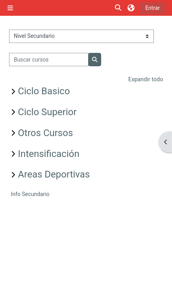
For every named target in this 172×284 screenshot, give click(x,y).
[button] (118, 8)
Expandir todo (145, 79)
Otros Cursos (45, 132)
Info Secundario (30, 194)
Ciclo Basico (44, 91)
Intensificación (49, 153)
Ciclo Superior (47, 112)
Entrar (152, 8)
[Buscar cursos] (49, 59)
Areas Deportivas (54, 174)
